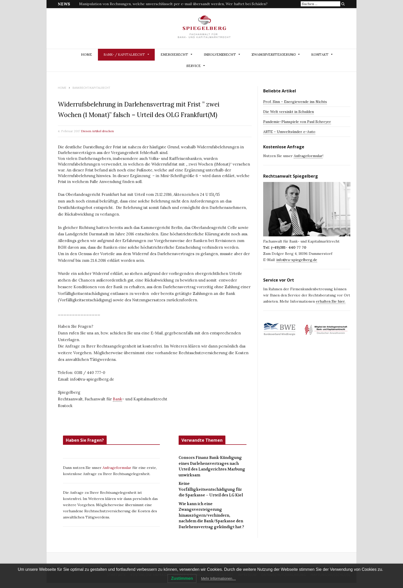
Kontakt (319, 54)
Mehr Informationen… (218, 578)
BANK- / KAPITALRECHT (124, 54)
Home (86, 54)
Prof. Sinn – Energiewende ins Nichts (295, 101)
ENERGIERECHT (174, 54)
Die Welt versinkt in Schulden (288, 111)
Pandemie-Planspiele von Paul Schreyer (297, 121)
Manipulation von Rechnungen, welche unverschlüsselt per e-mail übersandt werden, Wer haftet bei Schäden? (173, 4)
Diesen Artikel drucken (97, 131)
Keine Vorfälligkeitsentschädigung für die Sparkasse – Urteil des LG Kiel (211, 489)
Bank (117, 399)
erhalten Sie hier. (330, 301)
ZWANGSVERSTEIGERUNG (274, 54)
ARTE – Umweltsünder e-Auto (289, 131)
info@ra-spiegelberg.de (296, 259)
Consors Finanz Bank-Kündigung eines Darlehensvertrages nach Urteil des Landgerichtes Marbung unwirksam (212, 466)
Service (193, 66)
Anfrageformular (117, 467)
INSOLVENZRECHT (220, 54)
